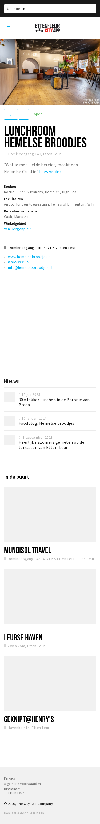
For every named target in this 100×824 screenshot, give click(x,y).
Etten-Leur (17, 793)
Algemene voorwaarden (22, 783)
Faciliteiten (13, 198)
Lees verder (50, 171)
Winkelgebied (15, 223)
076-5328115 (18, 262)
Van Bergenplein (18, 228)
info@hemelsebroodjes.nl (30, 267)
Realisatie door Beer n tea (24, 813)
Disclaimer (12, 789)
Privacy (9, 778)
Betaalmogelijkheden (21, 211)
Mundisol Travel (27, 549)
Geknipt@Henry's (29, 719)
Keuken (10, 186)
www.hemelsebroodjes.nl (29, 256)
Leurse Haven (23, 637)
